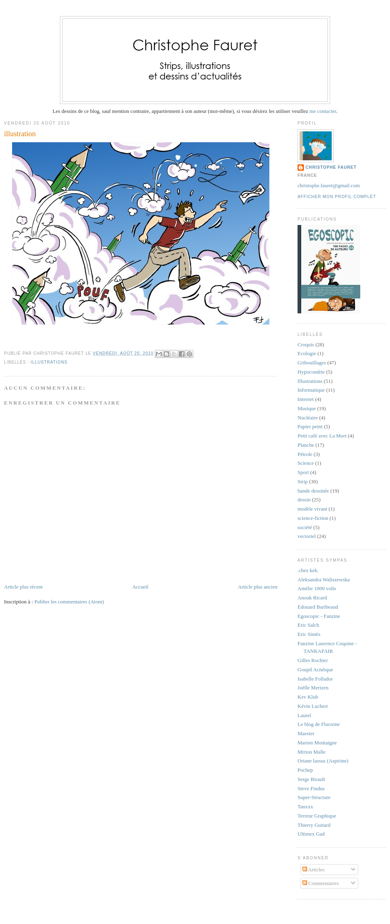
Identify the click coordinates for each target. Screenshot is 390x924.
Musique (307, 408)
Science (306, 463)
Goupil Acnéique (315, 669)
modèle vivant (312, 509)
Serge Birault (311, 779)
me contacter (322, 111)
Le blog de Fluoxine (319, 724)
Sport (303, 472)
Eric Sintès (309, 634)
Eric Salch (308, 625)
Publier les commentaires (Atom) (69, 602)
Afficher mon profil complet (337, 196)
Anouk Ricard (312, 598)
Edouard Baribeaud (318, 607)
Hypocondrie (311, 372)
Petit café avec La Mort (322, 436)
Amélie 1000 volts (317, 588)
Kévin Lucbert (313, 706)
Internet (306, 399)
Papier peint (310, 426)
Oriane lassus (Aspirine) (323, 761)
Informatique (311, 390)
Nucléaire (308, 418)
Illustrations (49, 362)
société (305, 527)
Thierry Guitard (314, 825)
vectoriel (307, 536)
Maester (306, 733)
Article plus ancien (257, 587)
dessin (304, 500)
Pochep (305, 770)
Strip (303, 481)
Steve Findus (311, 788)
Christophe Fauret (331, 167)
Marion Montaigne (317, 743)
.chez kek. (308, 570)
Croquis (306, 344)
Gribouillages (312, 363)
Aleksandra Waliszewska (324, 579)
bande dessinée (313, 491)
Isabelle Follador (315, 679)
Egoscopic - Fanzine (319, 616)
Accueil (140, 587)
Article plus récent (23, 587)
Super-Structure (314, 797)
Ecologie (307, 353)
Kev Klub (308, 697)
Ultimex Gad (311, 834)
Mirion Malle (312, 752)
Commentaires (320, 883)
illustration (20, 134)
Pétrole (305, 454)
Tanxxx (305, 806)
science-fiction (313, 518)
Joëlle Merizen (313, 688)
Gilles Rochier (313, 660)
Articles (313, 870)
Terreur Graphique (317, 816)
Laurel (304, 715)
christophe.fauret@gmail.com (329, 185)
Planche (306, 445)
